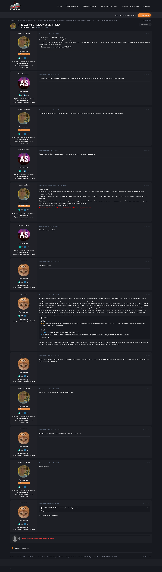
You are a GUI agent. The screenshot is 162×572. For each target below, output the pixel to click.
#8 (149, 295)
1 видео (42, 196)
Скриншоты (43, 192)
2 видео (42, 201)
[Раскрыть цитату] (42, 318)
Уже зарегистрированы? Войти (125, 15)
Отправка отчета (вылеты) (130, 6)
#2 (149, 75)
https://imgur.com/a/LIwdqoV (62, 47)
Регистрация (144, 15)
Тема (12, 569)
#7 (149, 261)
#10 (148, 389)
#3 (149, 110)
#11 (148, 429)
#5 (149, 186)
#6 (149, 226)
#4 (149, 150)
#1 (149, 34)
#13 (148, 503)
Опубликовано (49, 34)
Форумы (59, 6)
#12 (148, 463)
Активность (146, 6)
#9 (149, 356)
